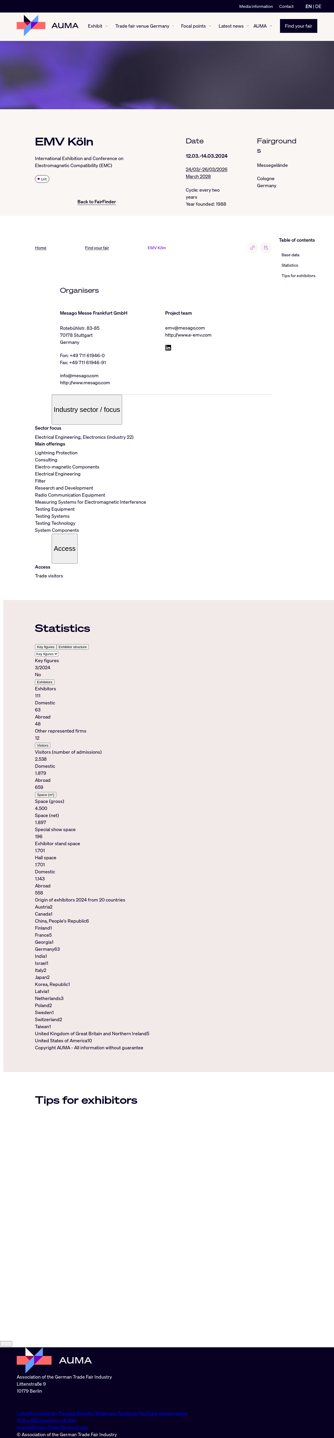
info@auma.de (31, 1402)
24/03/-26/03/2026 (207, 169)
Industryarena (172, 1413)
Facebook (128, 1413)
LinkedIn (26, 1413)
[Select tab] (46, 654)
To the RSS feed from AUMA (46, 1420)
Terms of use (74, 1427)
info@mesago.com (79, 376)
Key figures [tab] (46, 647)
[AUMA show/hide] (271, 26)
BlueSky (86, 1413)
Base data (290, 255)
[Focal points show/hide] (209, 26)
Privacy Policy (46, 1427)
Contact (286, 6)
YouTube (148, 1413)
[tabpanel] (154, 777)
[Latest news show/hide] (247, 26)
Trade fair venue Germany (142, 26)
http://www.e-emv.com (188, 335)
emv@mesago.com (185, 328)
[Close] (6, 1344)
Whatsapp (106, 1413)
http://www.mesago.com (85, 383)
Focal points (193, 26)
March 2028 (198, 176)
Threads (67, 1413)
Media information (256, 6)
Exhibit (95, 26)
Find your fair (298, 26)
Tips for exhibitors (298, 276)
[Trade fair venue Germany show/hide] (173, 27)
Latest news (231, 26)
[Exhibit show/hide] (106, 26)
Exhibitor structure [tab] (73, 647)
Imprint (24, 1427)
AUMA (260, 26)
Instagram (47, 1413)
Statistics (290, 265)
